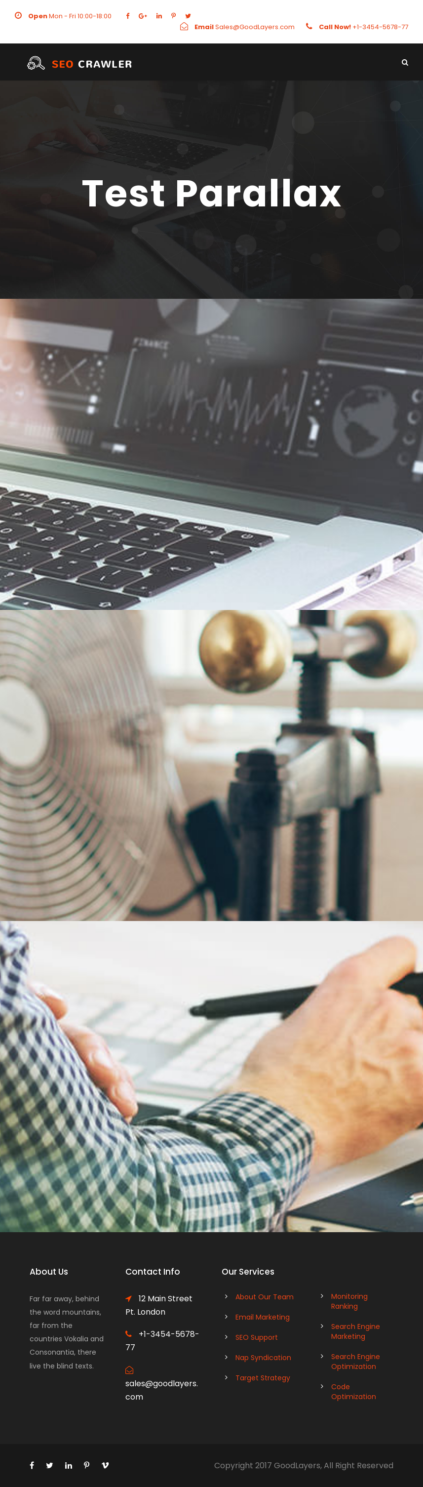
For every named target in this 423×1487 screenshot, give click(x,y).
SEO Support (256, 1337)
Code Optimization (353, 1392)
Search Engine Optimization (355, 1361)
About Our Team (264, 1297)
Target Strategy (262, 1378)
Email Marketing (262, 1317)
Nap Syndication (263, 1358)
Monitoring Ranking (349, 1301)
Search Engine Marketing (355, 1331)
